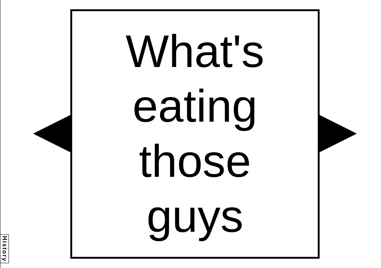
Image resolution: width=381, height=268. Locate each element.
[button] (51, 133)
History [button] (4, 249)
